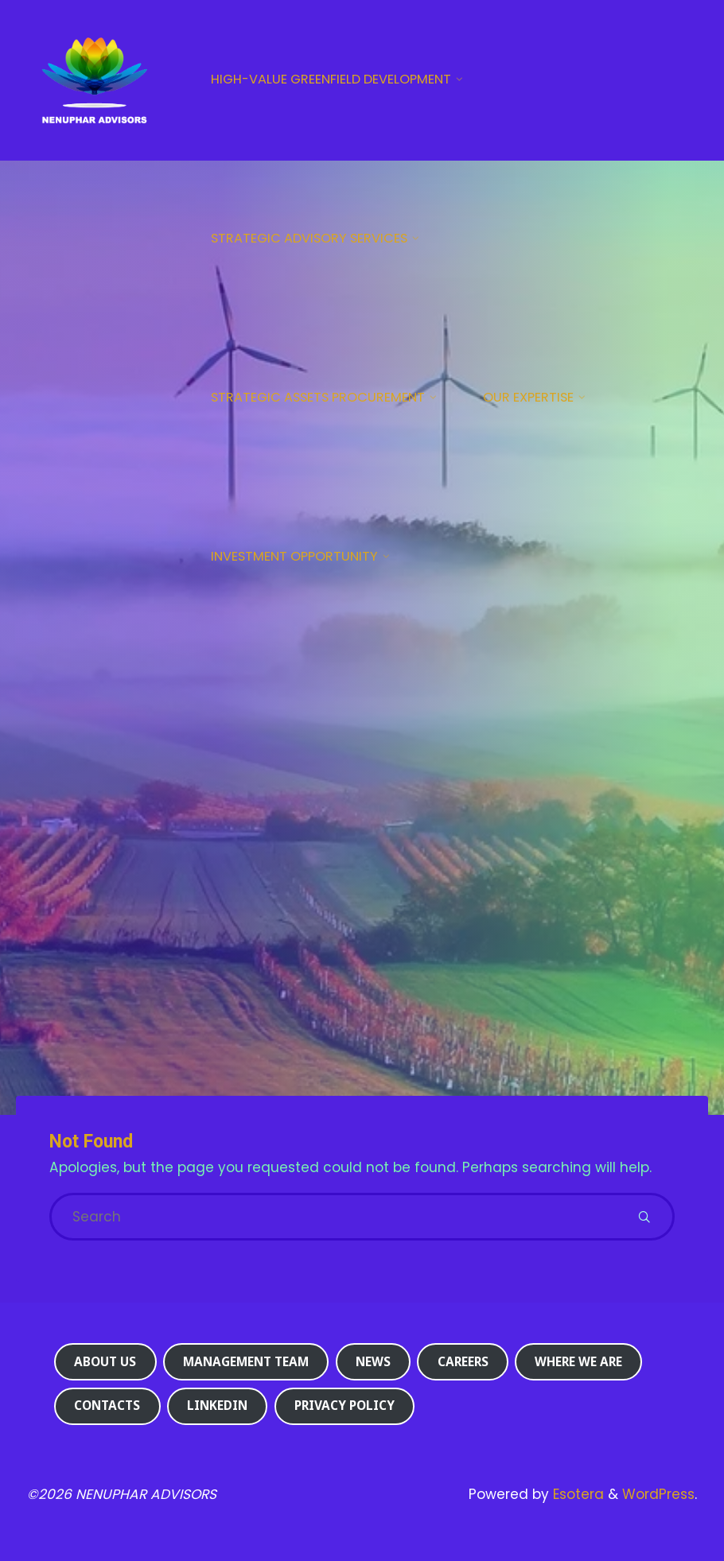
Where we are (578, 1361)
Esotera (576, 1494)
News (373, 1361)
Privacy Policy (344, 1405)
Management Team (246, 1361)
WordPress (658, 1494)
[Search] (644, 1217)
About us (105, 1361)
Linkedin (217, 1405)
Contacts (107, 1405)
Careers (463, 1361)
